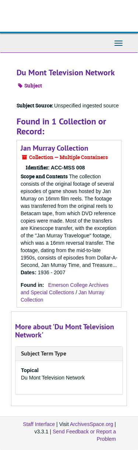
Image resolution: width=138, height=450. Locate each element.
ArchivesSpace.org (91, 424)
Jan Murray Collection (54, 148)
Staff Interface (39, 424)
